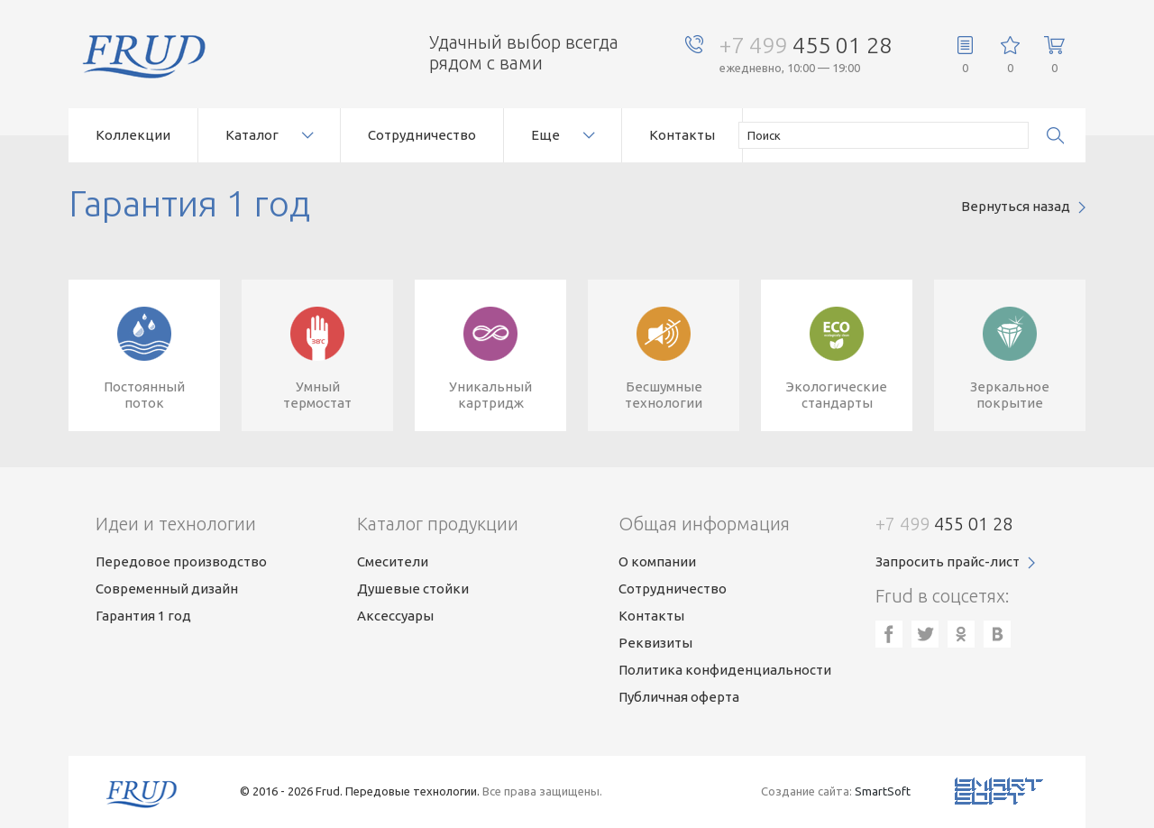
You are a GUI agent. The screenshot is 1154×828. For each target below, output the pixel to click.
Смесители (392, 561)
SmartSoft (883, 791)
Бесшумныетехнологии (663, 394)
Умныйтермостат (317, 394)
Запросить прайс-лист (947, 561)
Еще (545, 135)
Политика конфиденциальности (724, 669)
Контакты (682, 135)
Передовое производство (181, 561)
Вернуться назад (1015, 206)
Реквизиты (655, 642)
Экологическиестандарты (836, 394)
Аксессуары (395, 615)
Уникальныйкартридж (490, 394)
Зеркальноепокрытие (1009, 394)
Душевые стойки (413, 588)
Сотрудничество (422, 135)
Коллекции (133, 135)
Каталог (252, 135)
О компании (657, 561)
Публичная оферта (678, 696)
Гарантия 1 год (143, 615)
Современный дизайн (167, 588)
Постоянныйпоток (144, 394)
